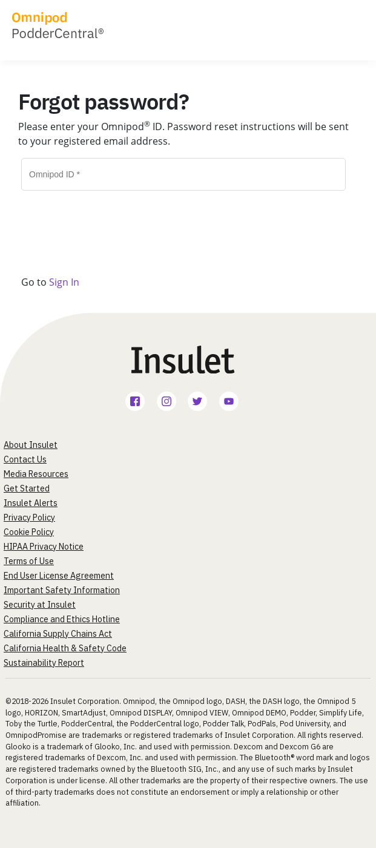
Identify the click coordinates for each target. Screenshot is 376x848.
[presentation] (92, 223)
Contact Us (25, 459)
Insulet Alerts (31, 503)
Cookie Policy (29, 532)
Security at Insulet (40, 604)
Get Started (27, 488)
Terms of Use (29, 561)
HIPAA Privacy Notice (44, 546)
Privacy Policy (29, 517)
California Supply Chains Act (58, 633)
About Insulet (31, 444)
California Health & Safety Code (65, 648)
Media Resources (36, 473)
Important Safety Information (62, 590)
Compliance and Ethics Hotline (62, 619)
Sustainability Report (44, 662)
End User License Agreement (59, 575)
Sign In (64, 282)
